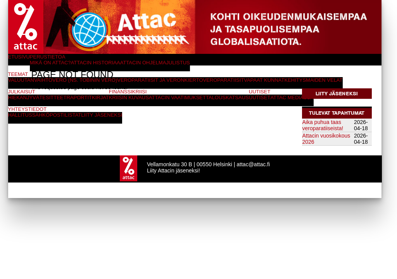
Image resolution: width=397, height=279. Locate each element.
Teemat (18, 74)
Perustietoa (48, 57)
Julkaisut (21, 92)
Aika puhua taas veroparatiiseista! (322, 125)
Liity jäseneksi (337, 93)
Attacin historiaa (95, 62)
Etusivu (19, 57)
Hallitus (20, 115)
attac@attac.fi (253, 164)
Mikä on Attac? (50, 62)
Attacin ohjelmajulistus (155, 62)
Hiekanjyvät (25, 97)
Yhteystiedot (27, 109)
